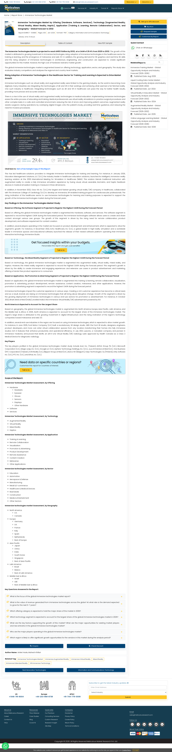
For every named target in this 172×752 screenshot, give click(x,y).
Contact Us (8, 719)
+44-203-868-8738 (38, 2)
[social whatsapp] (132, 724)
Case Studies (34, 716)
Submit (128, 697)
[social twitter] (150, 724)
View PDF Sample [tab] (105, 43)
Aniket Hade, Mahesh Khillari (29, 652)
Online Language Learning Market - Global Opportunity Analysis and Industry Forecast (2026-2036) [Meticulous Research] (149, 121)
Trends (104, 8)
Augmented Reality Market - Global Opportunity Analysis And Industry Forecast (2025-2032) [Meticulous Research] (146, 108)
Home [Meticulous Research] (6, 15)
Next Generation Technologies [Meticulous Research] (34, 670)
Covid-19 (33, 723)
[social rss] (162, 724)
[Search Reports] (159, 62)
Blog (31, 719)
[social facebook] (138, 724)
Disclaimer (69, 713)
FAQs (6, 723)
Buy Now (148, 27)
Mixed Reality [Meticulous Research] (98, 659)
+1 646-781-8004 (14, 2)
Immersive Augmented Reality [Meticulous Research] (57, 659)
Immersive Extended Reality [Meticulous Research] (16, 663)
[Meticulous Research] (65, 596)
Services (82, 8)
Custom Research (51, 719)
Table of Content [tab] (65, 43)
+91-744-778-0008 (62, 2)
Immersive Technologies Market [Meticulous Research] (30, 659)
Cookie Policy (126, 750)
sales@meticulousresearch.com (86, 2)
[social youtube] (156, 724)
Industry (94, 8)
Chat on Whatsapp (144, 48)
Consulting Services (52, 716)
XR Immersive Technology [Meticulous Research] (40, 663)
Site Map (48, 726)
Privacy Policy (70, 716)
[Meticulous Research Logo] (12, 8)
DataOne (68, 8)
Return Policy (69, 723)
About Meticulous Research (14, 713)
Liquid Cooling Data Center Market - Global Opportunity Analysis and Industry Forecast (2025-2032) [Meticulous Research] (148, 83)
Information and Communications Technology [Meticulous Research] (96, 670)
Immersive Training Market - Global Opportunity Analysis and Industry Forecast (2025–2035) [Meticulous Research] (146, 70)
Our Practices (49, 713)
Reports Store (117, 8)
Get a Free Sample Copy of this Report (33, 169)
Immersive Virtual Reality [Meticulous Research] (80, 659)
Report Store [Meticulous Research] (17, 15)
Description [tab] (25, 43)
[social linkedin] (144, 724)
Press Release (34, 713)
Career (6, 716)
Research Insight (51, 723)
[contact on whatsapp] (5, 746)
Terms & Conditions (72, 726)
